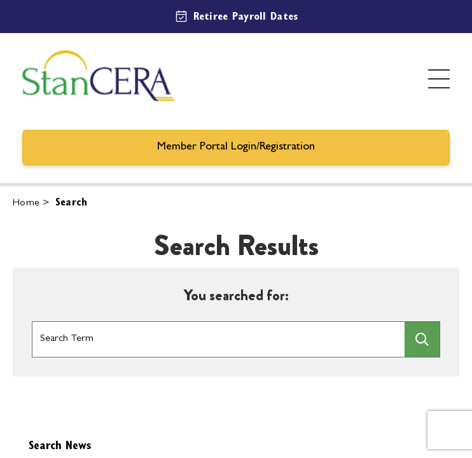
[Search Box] (218, 340)
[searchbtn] (422, 339)
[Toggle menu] (439, 78)
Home (26, 203)
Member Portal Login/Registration (236, 147)
